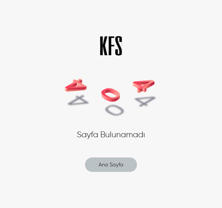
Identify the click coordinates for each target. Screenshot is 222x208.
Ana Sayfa (111, 164)
